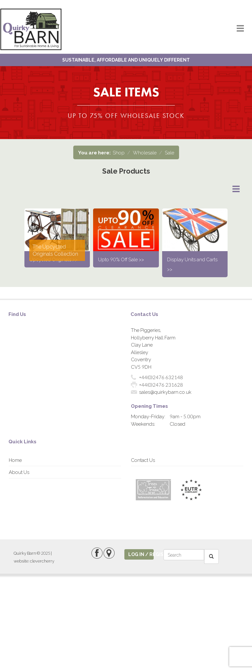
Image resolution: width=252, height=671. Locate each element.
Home (15, 460)
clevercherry (42, 561)
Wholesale (145, 152)
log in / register (141, 554)
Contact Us (143, 460)
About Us (19, 472)
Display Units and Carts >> (192, 264)
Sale (169, 152)
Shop (119, 152)
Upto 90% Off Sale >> (121, 259)
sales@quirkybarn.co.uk (165, 392)
